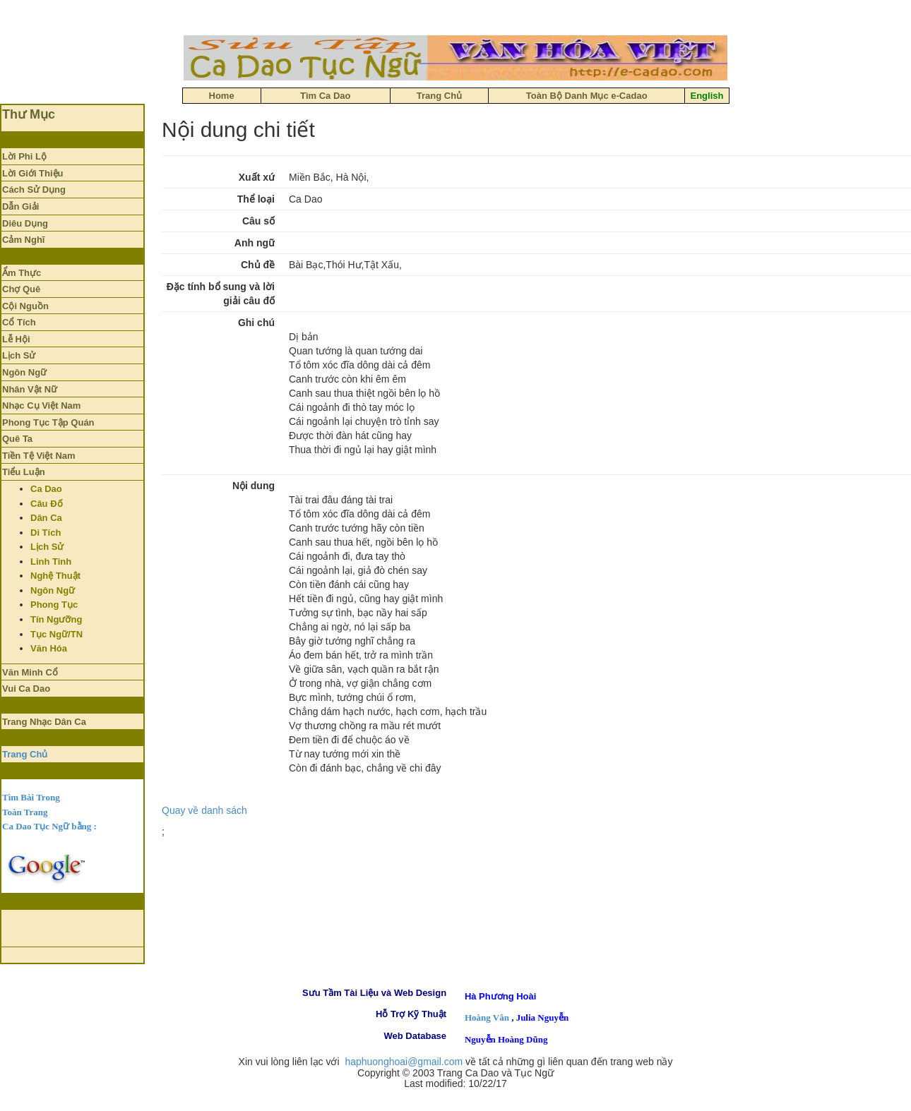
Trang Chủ (24, 754)
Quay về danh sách (204, 810)
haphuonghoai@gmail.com (404, 1061)
